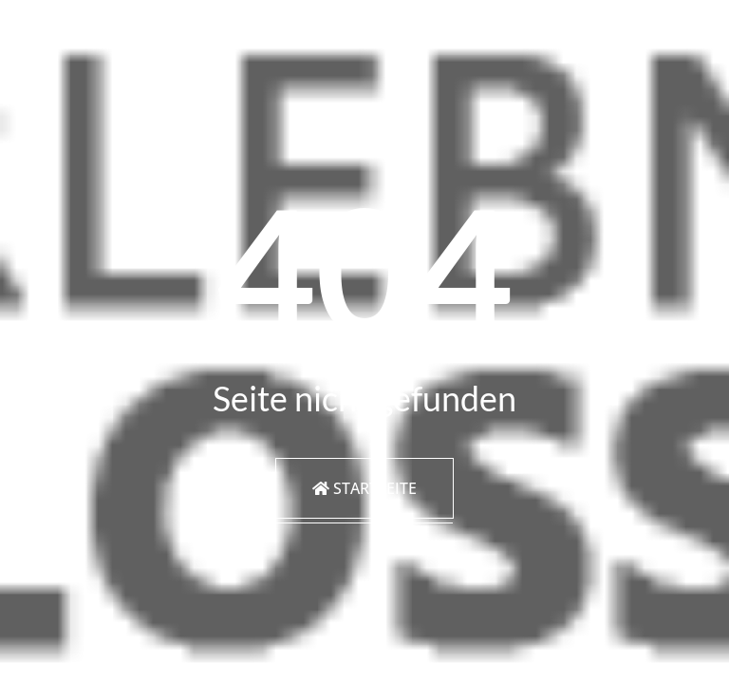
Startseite (364, 488)
